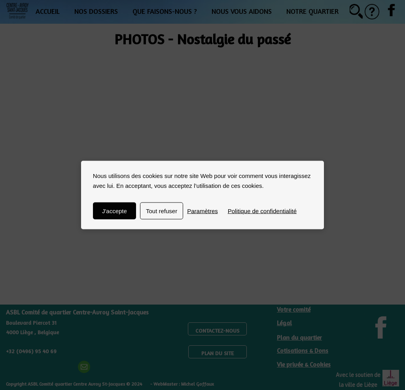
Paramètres (202, 211)
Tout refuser (161, 211)
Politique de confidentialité (262, 211)
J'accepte (114, 211)
